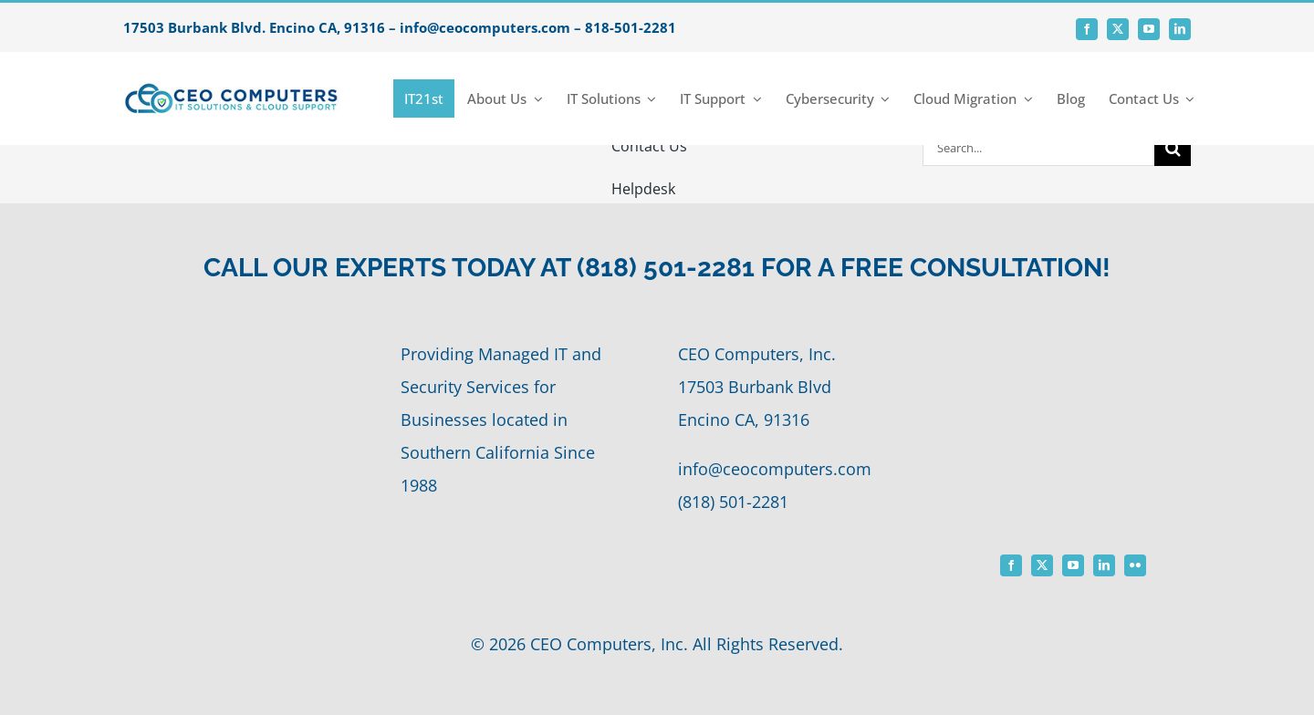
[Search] (1172, 148)
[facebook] (1087, 29)
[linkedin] (1180, 29)
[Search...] (1038, 148)
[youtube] (1149, 29)
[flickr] (1135, 565)
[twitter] (1118, 29)
